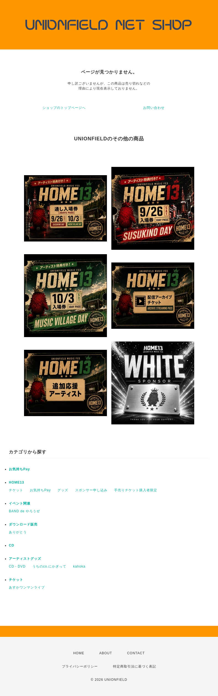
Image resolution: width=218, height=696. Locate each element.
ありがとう (18, 532)
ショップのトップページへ (64, 108)
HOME (78, 653)
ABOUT (105, 653)
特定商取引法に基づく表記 (134, 666)
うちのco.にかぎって (49, 566)
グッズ (62, 490)
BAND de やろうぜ (24, 511)
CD (11, 545)
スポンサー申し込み (91, 490)
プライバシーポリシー (80, 666)
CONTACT (136, 653)
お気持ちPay (19, 469)
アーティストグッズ (25, 559)
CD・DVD (17, 566)
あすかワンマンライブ (27, 587)
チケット (16, 490)
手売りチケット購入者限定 (135, 490)
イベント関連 (19, 503)
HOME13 (16, 482)
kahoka (79, 566)
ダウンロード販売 (23, 524)
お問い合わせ (154, 108)
